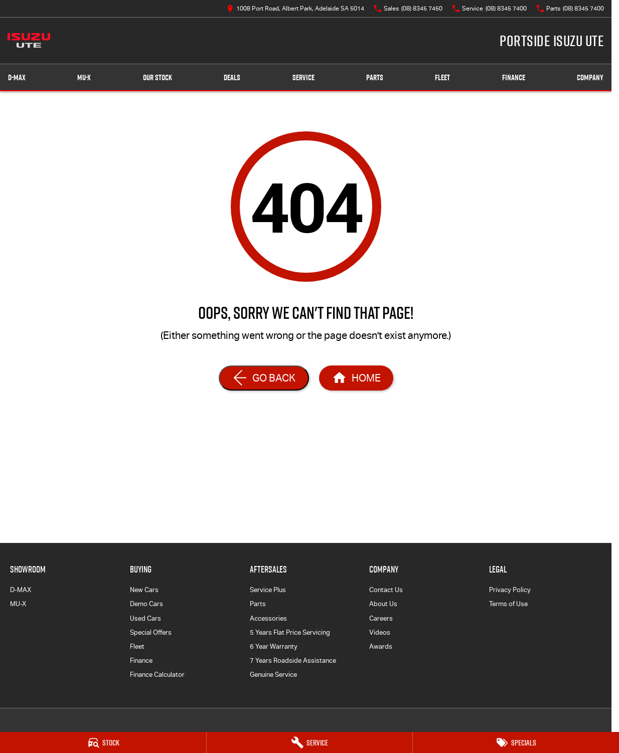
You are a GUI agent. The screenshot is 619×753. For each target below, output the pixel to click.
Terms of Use (508, 604)
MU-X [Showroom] (84, 77)
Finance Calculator (157, 674)
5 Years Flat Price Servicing (290, 632)
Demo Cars (146, 604)
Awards (380, 646)
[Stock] (103, 742)
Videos (379, 632)
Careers (381, 618)
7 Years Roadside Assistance (293, 660)
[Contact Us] (295, 8)
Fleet (442, 77)
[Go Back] (264, 378)
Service (303, 77)
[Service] (310, 742)
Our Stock (157, 77)
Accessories (268, 618)
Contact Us (386, 590)
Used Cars (145, 618)
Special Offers (151, 632)
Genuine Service (273, 674)
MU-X (18, 604)
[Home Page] (29, 40)
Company (590, 77)
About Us (383, 604)
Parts (374, 77)
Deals (232, 77)
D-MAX (20, 590)
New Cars (144, 590)
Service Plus (268, 590)
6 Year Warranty (273, 646)
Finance (513, 77)
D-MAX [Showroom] (17, 77)
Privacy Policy (510, 590)
